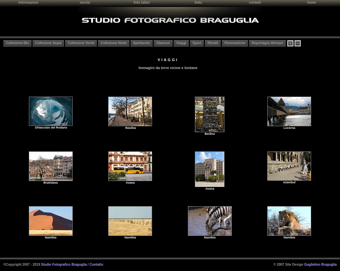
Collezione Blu (17, 43)
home (311, 2)
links (198, 2)
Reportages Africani (267, 43)
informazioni (28, 2)
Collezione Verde (81, 43)
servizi (85, 2)
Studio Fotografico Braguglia (64, 264)
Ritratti (213, 43)
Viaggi (181, 43)
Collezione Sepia (48, 43)
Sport (197, 43)
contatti (255, 2)
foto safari (141, 2)
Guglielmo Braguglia (320, 264)
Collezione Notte (114, 43)
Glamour (163, 43)
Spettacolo (141, 43)
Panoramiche (234, 43)
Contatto (96, 264)
